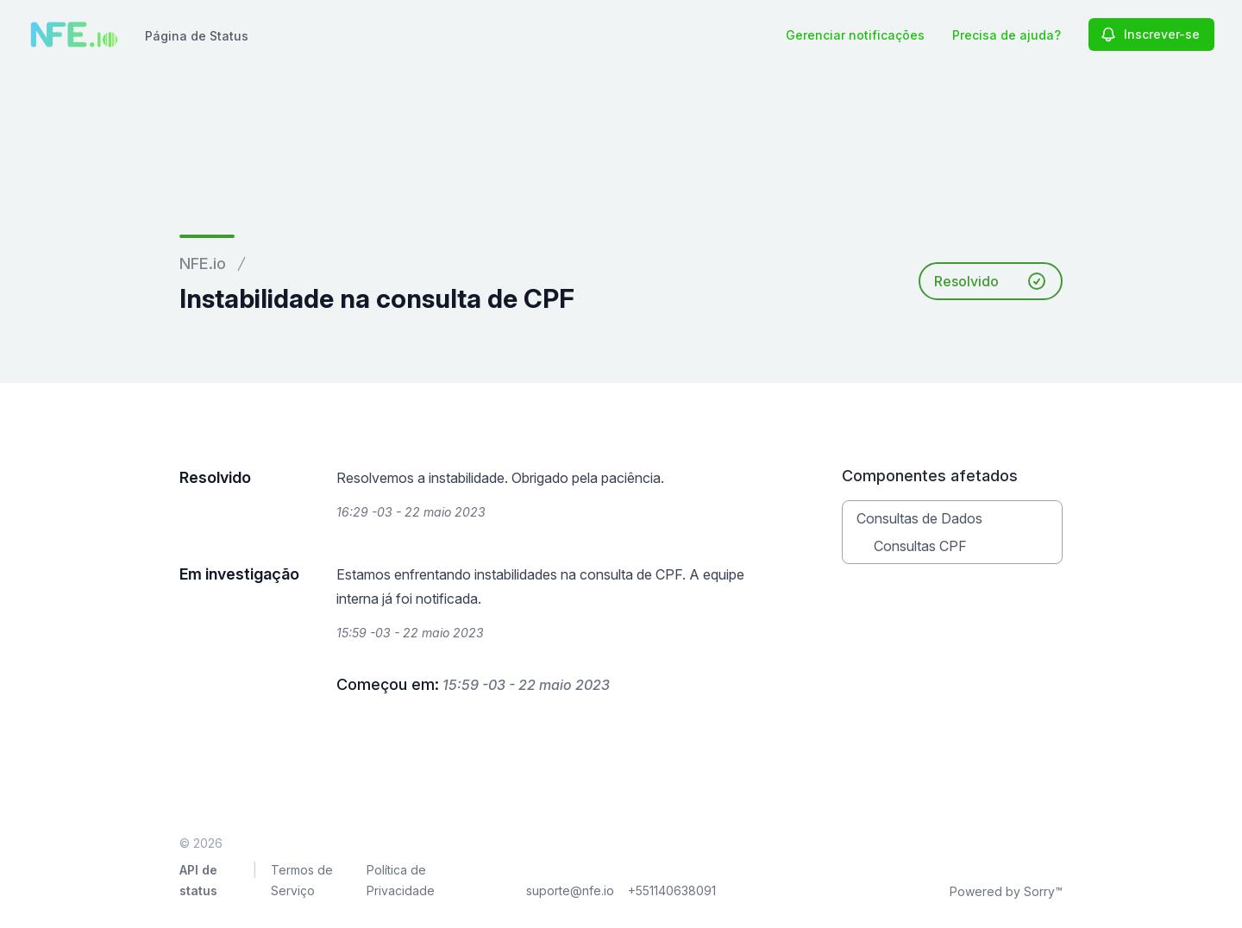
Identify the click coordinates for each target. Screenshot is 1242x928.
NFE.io (202, 263)
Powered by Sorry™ (1006, 891)
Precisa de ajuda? (1006, 35)
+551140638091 (672, 890)
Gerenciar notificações (855, 35)
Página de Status (196, 35)
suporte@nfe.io (570, 890)
